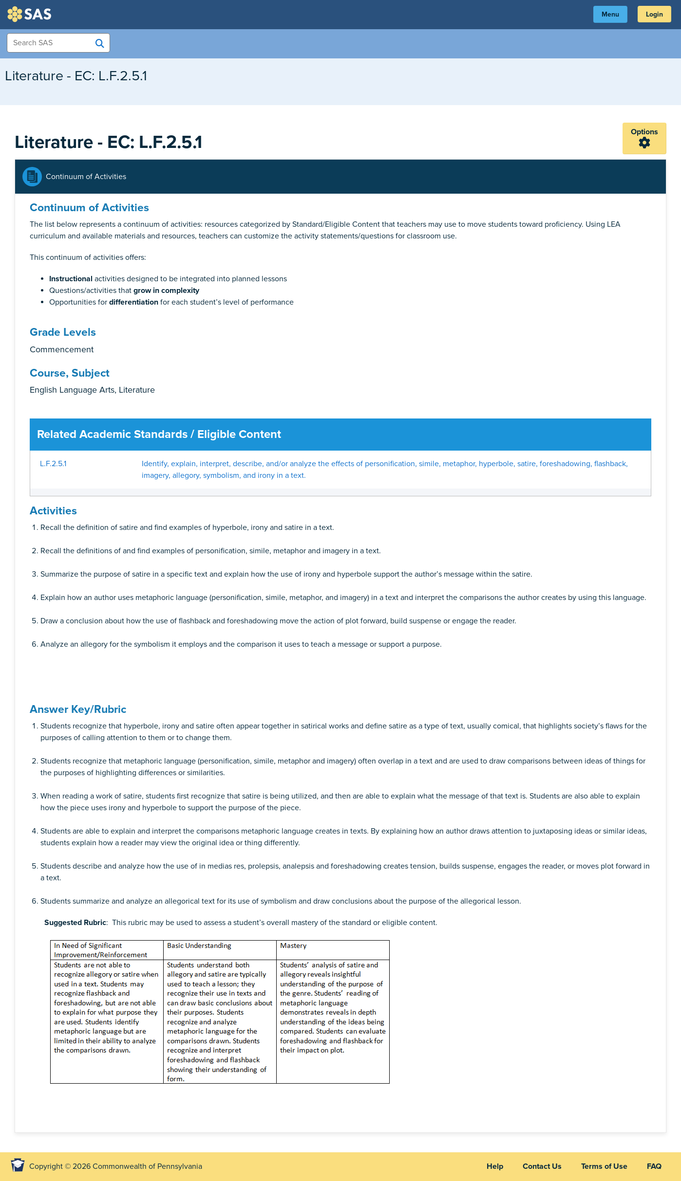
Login (654, 14)
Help (495, 1166)
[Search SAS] (100, 43)
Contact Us (542, 1166)
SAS (30, 14)
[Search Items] (58, 43)
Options (644, 132)
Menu (610, 14)
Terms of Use (604, 1166)
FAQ (654, 1166)
